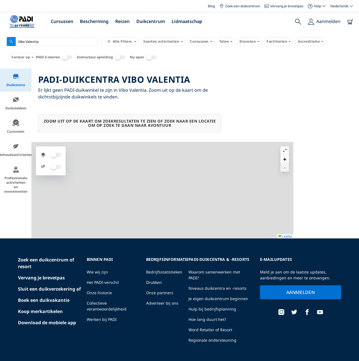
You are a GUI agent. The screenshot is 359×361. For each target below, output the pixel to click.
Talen (226, 41)
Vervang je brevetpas (283, 6)
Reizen (122, 21)
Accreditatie (310, 41)
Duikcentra (15, 80)
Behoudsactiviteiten (15, 150)
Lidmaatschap (187, 21)
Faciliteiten (278, 41)
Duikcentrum (150, 21)
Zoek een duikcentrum (239, 6)
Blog (211, 6)
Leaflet (351, 356)
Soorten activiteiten (163, 41)
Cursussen (62, 21)
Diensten (249, 41)
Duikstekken (15, 103)
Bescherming (94, 21)
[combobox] (52, 41)
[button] (350, 85)
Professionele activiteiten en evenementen (15, 180)
